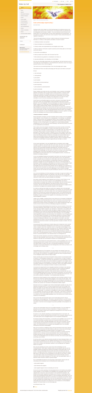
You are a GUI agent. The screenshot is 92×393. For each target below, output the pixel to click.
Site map (62, 1)
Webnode (70, 390)
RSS (67, 1)
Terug (36, 386)
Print (72, 1)
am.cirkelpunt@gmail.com (24, 51)
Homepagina (56, 1)
